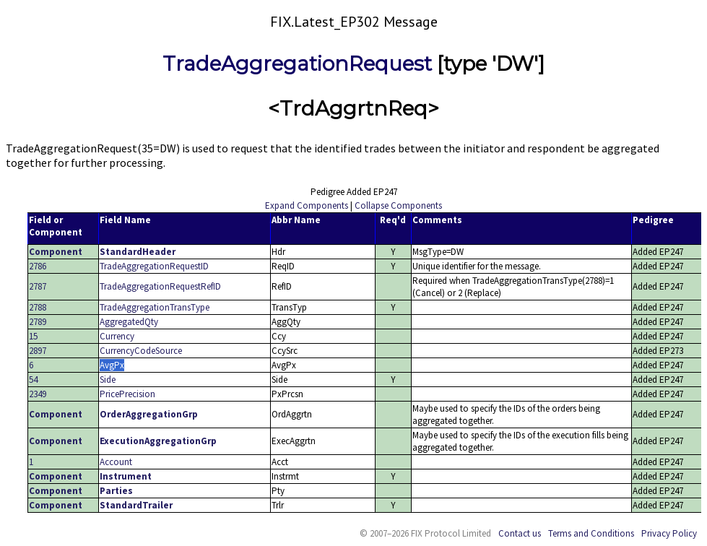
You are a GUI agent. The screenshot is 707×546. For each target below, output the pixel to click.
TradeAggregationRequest (297, 63)
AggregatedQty (129, 322)
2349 (37, 394)
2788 (37, 307)
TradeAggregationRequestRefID (160, 286)
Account (116, 462)
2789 (37, 322)
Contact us (519, 533)
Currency (117, 336)
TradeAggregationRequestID (154, 266)
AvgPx (112, 365)
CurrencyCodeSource (141, 350)
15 (33, 336)
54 (33, 379)
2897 (37, 350)
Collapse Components (398, 205)
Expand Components (306, 205)
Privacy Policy (669, 533)
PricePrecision (127, 394)
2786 (37, 266)
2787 (37, 286)
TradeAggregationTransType (154, 307)
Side (108, 379)
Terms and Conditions (591, 533)
